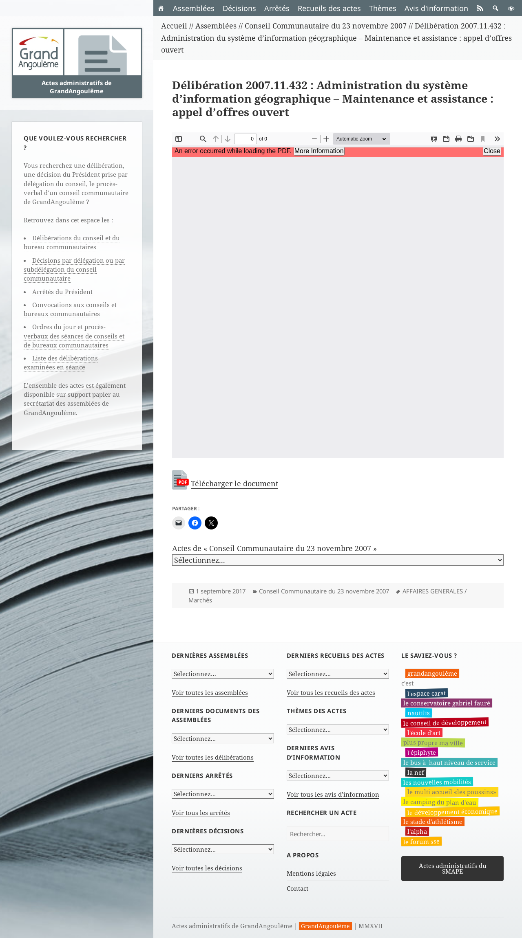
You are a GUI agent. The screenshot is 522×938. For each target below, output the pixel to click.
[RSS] (480, 8)
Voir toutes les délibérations (213, 757)
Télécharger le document (234, 483)
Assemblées (194, 8)
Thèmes (382, 8)
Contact (297, 888)
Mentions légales (311, 873)
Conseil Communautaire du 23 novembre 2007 (324, 591)
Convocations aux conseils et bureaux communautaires (70, 309)
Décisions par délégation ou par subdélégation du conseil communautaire (74, 269)
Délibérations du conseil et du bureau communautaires (72, 242)
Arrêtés (277, 8)
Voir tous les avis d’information (333, 794)
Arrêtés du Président (62, 292)
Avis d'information (436, 8)
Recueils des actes (329, 8)
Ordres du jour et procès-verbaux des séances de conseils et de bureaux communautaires (74, 336)
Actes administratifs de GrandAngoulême (77, 87)
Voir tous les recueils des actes (331, 692)
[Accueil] (161, 8)
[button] (495, 8)
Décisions (239, 8)
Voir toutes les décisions (207, 868)
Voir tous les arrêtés (201, 812)
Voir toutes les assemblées (210, 692)
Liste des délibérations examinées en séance (61, 362)
